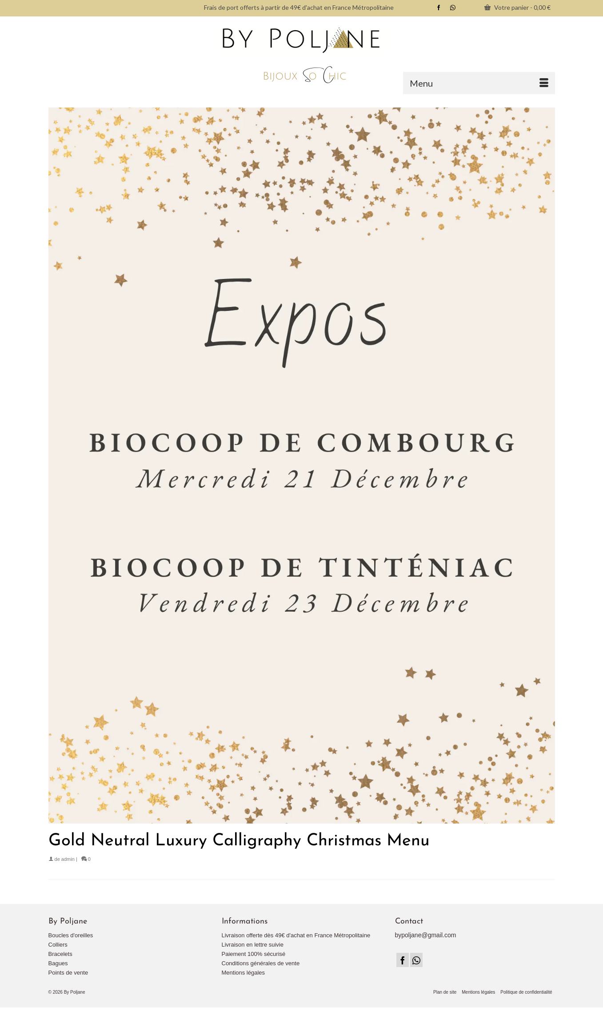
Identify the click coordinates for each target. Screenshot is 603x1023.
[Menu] (479, 83)
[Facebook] (402, 960)
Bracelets (60, 954)
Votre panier (517, 7)
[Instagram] (416, 960)
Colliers (58, 944)
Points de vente (68, 972)
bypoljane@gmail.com (425, 935)
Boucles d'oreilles (70, 935)
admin (68, 859)
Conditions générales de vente (261, 963)
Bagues (58, 963)
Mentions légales (243, 972)
